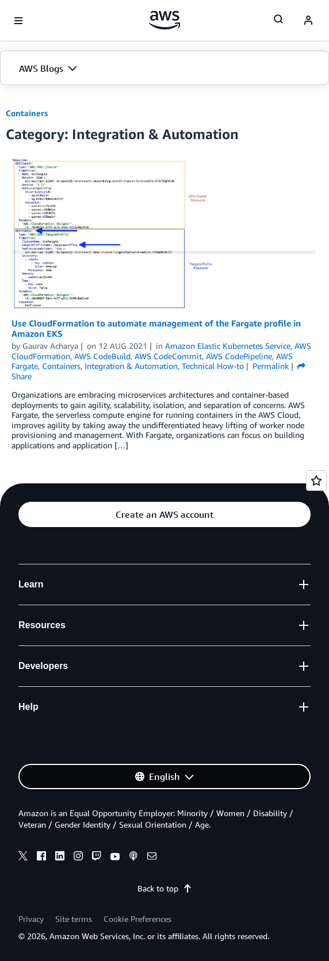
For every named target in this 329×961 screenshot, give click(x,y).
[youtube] (115, 857)
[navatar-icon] (308, 20)
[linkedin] (59, 857)
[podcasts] (133, 857)
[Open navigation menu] (18, 20)
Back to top (164, 888)
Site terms (73, 919)
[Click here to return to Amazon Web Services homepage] (165, 20)
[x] (23, 857)
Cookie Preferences (137, 919)
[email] (151, 857)
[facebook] (41, 857)
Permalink (271, 366)
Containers (27, 113)
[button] (164, 68)
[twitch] (96, 857)
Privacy (31, 919)
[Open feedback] (316, 480)
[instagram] (78, 857)
